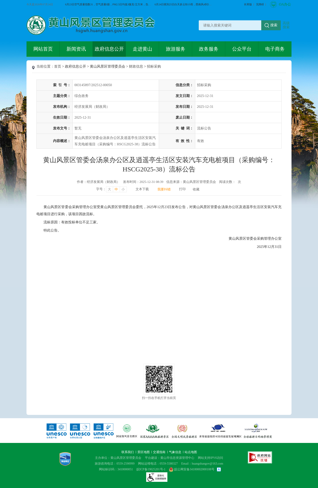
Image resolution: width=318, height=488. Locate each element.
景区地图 (144, 452)
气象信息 (175, 452)
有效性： (184, 141)
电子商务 (275, 49)
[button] (248, 4)
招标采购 (154, 66)
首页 (57, 66)
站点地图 (191, 452)
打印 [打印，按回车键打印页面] (182, 189)
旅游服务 (175, 49)
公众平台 (242, 49)
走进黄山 (142, 49)
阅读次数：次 (230, 182)
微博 (310, 76)
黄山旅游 (310, 92)
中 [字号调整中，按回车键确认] (116, 189)
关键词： (184, 128)
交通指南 (159, 452)
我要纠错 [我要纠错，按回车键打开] (164, 189)
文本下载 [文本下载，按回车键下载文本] (142, 189)
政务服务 (208, 49)
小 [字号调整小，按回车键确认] (123, 189)
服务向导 (310, 107)
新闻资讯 (76, 49)
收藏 (196, 189)
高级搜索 (286, 25)
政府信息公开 (109, 49)
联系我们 (128, 452)
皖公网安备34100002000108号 (191, 469)
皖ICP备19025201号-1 (150, 469)
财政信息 (136, 66)
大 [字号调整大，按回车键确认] (109, 189)
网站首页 (43, 49)
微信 (310, 61)
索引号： (62, 85)
